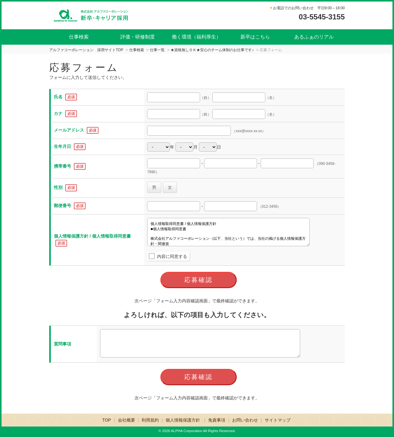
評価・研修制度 (137, 36)
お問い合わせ (245, 420)
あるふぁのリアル (314, 36)
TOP (106, 420)
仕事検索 (79, 36)
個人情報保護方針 (183, 420)
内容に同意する (172, 256)
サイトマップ (278, 420)
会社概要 (126, 420)
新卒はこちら (255, 36)
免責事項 (216, 420)
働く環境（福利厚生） (196, 36)
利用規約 (150, 420)
